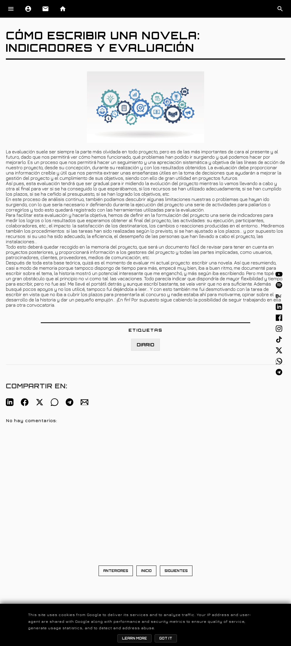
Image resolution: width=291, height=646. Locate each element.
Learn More (134, 638)
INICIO (146, 571)
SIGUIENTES (176, 571)
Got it (165, 638)
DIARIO (145, 345)
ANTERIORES (115, 571)
